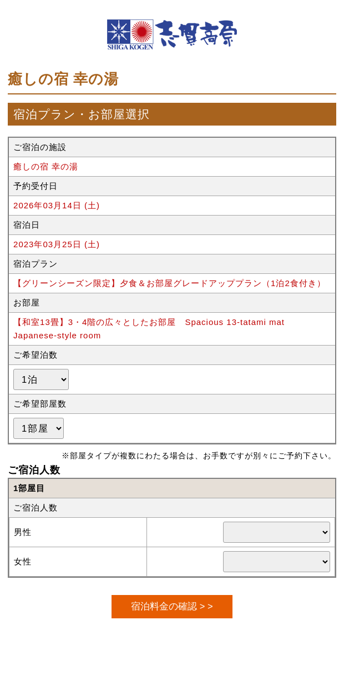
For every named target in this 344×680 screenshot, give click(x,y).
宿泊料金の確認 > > (172, 606)
